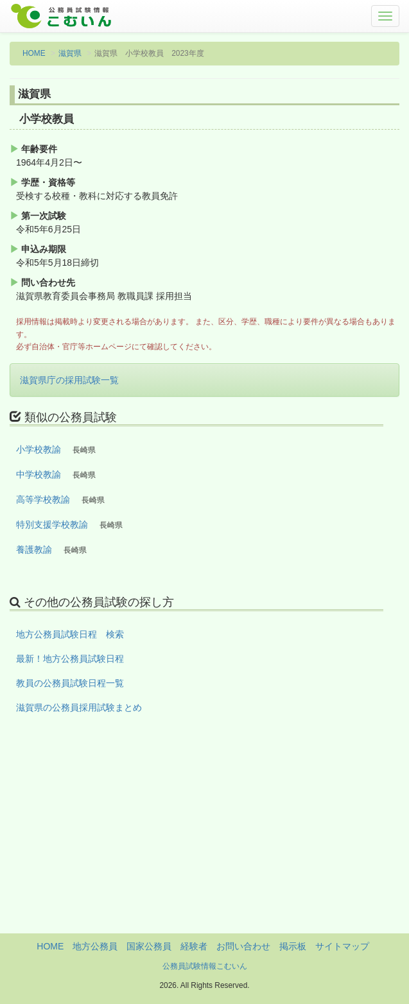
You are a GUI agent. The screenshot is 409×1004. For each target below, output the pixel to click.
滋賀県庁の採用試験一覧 (69, 380)
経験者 (193, 946)
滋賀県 (70, 53)
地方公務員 (95, 946)
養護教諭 (34, 549)
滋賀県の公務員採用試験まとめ (79, 707)
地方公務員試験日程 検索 (70, 634)
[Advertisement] (204, 843)
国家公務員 (148, 946)
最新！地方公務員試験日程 (70, 658)
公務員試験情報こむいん (204, 966)
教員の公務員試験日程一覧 (70, 683)
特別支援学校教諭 (52, 524)
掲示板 (292, 946)
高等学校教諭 (43, 499)
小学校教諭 (38, 449)
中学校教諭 (38, 474)
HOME (34, 53)
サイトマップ (342, 946)
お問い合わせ (243, 946)
